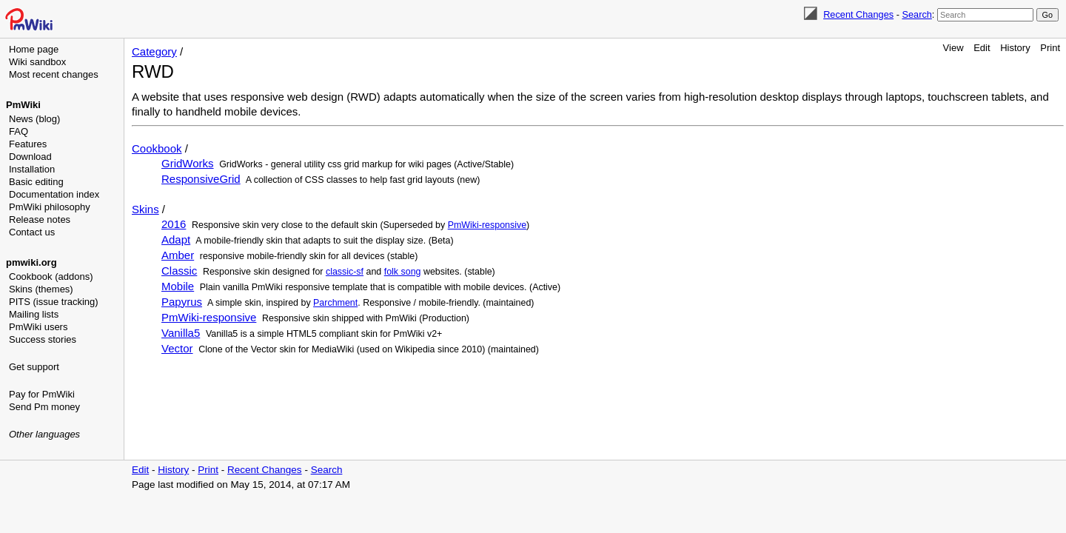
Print (1050, 47)
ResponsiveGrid (201, 178)
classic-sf (344, 271)
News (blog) (34, 118)
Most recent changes (53, 74)
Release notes (39, 219)
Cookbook (157, 148)
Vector (177, 348)
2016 (173, 224)
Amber (177, 255)
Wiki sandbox (37, 61)
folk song (402, 271)
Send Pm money (44, 406)
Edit (981, 47)
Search (916, 14)
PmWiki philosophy (49, 206)
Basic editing (36, 181)
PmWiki (23, 104)
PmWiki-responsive (487, 225)
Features (28, 144)
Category (154, 51)
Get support (34, 366)
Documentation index (54, 194)
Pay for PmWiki (42, 394)
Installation (32, 169)
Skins (145, 209)
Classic (179, 270)
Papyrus (181, 301)
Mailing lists (33, 314)
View (953, 47)
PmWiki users (38, 326)
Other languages (44, 434)
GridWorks (187, 163)
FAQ (18, 131)
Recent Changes (858, 14)
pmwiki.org (31, 262)
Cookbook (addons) (51, 276)
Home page (33, 49)
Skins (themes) (41, 289)
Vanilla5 (180, 332)
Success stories (42, 339)
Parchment (335, 303)
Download (30, 156)
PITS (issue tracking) (53, 301)
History (1015, 47)
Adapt (175, 239)
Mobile (177, 286)
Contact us (32, 232)
